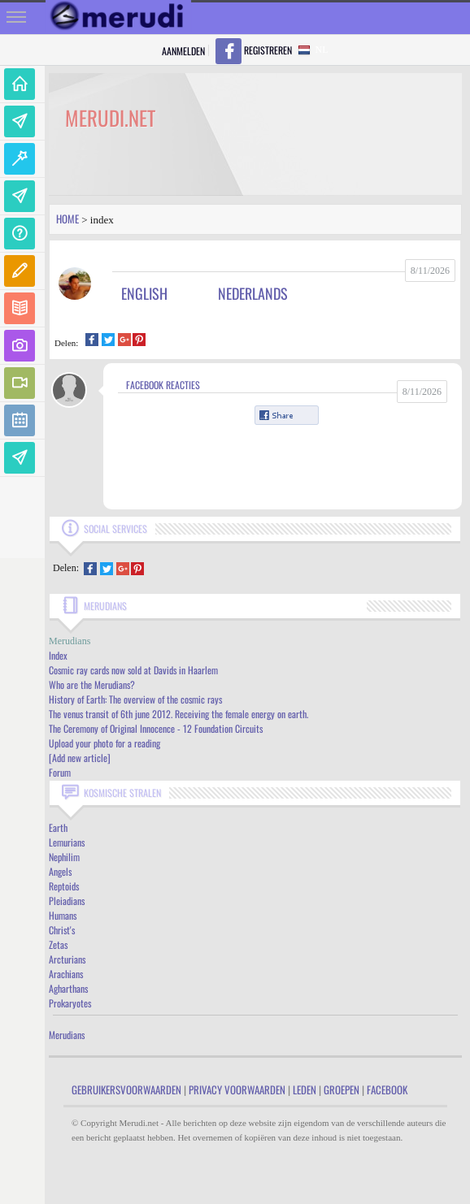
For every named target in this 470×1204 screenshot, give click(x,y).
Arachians (66, 974)
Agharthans (68, 988)
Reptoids (64, 886)
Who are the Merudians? (92, 684)
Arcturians (67, 959)
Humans (62, 915)
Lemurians (67, 842)
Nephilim (64, 857)
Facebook (387, 1089)
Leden (304, 1089)
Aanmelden (183, 51)
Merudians (67, 1035)
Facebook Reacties (163, 385)
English (144, 293)
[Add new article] (80, 757)
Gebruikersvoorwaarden (126, 1089)
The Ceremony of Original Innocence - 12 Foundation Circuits (156, 728)
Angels (60, 871)
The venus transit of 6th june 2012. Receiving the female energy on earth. (178, 714)
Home (67, 218)
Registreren (268, 50)
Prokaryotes (70, 1003)
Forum (60, 772)
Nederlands (253, 293)
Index (58, 655)
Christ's (62, 930)
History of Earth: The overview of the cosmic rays (135, 699)
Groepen (341, 1089)
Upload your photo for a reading (104, 743)
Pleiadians (67, 900)
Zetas (58, 944)
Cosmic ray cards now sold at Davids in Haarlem (133, 670)
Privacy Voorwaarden (237, 1089)
